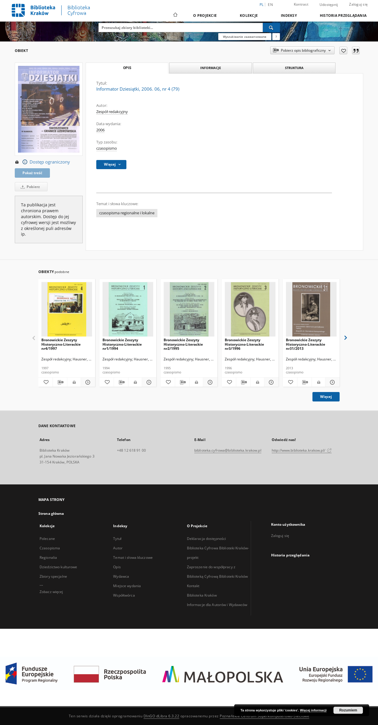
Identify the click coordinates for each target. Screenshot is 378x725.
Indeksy (289, 15)
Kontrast (301, 4)
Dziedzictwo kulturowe (58, 566)
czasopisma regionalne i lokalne (126, 212)
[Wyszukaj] (271, 27)
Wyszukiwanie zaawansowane (245, 37)
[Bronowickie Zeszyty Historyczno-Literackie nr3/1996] (250, 309)
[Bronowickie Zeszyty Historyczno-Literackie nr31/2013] (311, 309)
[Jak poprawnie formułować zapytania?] (276, 36)
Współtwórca (124, 595)
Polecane (47, 538)
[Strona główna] (175, 15)
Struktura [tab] (294, 68)
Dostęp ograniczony (42, 162)
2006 (100, 130)
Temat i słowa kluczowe (133, 557)
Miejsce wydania (127, 585)
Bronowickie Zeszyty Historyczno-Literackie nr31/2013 (305, 344)
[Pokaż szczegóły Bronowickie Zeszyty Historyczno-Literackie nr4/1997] (87, 382)
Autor (118, 548)
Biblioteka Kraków (202, 595)
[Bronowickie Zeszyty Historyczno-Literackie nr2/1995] (189, 309)
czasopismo (106, 148)
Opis (116, 566)
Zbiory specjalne (53, 576)
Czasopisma (50, 548)
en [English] (270, 4)
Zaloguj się (358, 4)
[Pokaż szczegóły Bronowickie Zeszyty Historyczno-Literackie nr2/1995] (209, 382)
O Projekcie (205, 15)
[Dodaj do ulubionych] (343, 50)
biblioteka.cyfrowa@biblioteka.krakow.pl (227, 450)
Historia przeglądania (343, 15)
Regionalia (48, 557)
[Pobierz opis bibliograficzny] (60, 382)
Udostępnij (329, 4)
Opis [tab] (127, 68)
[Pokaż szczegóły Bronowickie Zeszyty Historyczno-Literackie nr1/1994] (148, 382)
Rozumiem (348, 710)
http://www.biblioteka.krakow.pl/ (302, 450)
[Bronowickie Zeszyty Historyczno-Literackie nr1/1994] (128, 309)
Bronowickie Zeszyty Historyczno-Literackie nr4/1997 (61, 344)
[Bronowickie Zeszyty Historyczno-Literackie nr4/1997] (67, 309)
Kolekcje (249, 15)
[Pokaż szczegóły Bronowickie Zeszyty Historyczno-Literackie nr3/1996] (270, 382)
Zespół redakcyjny (112, 111)
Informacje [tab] (210, 68)
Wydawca (121, 576)
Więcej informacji (313, 710)
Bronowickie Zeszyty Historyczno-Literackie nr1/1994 (122, 344)
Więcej (326, 396)
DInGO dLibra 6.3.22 (162, 716)
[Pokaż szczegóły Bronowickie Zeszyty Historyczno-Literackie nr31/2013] (332, 382)
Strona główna (51, 513)
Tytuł (117, 538)
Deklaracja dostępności (206, 538)
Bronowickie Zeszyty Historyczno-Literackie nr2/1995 (183, 344)
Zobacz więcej (51, 591)
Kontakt (193, 585)
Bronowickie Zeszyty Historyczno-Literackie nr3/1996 (244, 344)
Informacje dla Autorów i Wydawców (217, 604)
